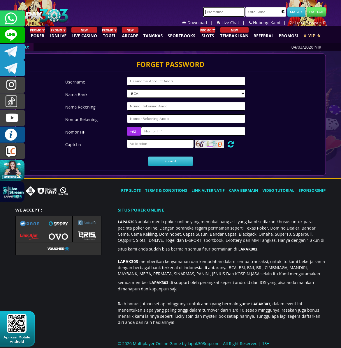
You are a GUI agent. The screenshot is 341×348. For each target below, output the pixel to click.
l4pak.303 (12, 85)
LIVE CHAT (12, 151)
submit (170, 161)
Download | (199, 22)
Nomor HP (75, 132)
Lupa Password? (308, 22)
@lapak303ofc (12, 101)
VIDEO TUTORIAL (278, 190)
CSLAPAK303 (12, 35)
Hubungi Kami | (269, 22)
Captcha (73, 144)
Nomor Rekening (81, 119)
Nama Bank (76, 94)
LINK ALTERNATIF (208, 190)
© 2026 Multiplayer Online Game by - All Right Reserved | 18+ (193, 343)
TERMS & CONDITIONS (166, 190)
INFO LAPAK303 (12, 135)
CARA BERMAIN (243, 190)
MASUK (296, 12)
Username (75, 82)
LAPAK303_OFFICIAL (12, 68)
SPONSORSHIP (312, 190)
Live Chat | (233, 22)
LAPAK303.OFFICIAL (12, 118)
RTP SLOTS (131, 190)
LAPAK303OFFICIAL (12, 52)
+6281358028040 (12, 18)
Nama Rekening (80, 107)
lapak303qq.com (203, 343)
